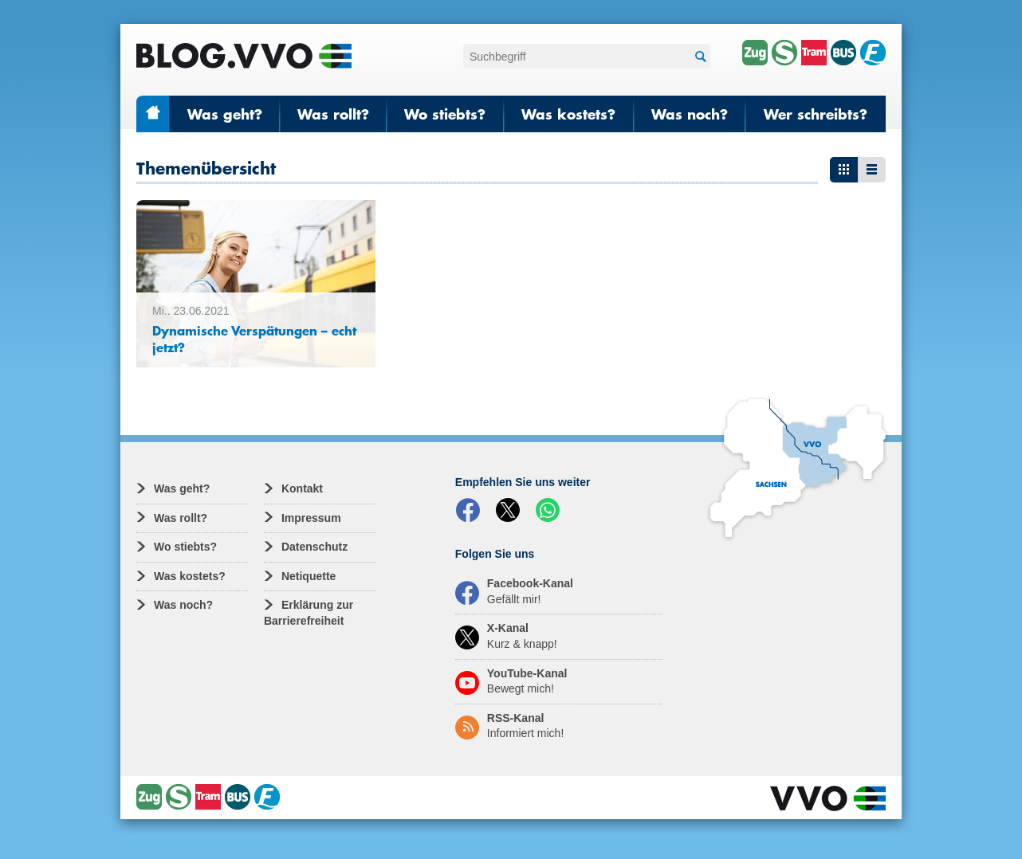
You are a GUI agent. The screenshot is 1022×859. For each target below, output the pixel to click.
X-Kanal (506, 636)
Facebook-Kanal (514, 591)
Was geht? (224, 114)
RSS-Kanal (509, 726)
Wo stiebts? (444, 114)
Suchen (698, 57)
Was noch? (689, 114)
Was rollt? (333, 114)
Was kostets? (568, 114)
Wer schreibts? (815, 114)
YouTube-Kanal (511, 681)
